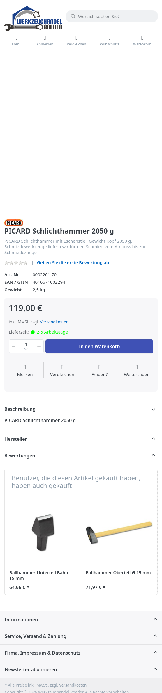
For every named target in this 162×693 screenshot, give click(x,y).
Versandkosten (54, 322)
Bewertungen (19, 455)
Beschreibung (20, 409)
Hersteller (15, 439)
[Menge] (26, 346)
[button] (13, 346)
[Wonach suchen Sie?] (112, 16)
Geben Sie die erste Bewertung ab (73, 262)
